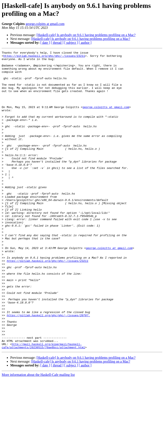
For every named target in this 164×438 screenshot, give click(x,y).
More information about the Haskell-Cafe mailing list (38, 434)
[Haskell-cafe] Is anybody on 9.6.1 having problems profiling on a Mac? (86, 35)
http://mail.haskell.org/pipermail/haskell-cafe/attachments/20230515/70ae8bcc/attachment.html (43, 405)
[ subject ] (71, 42)
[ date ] (45, 42)
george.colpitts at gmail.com (45, 24)
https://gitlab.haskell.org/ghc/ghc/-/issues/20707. (48, 368)
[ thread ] (57, 42)
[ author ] (85, 42)
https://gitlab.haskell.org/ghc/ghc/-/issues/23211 (44, 57)
